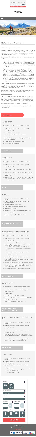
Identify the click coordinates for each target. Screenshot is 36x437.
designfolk (24, 427)
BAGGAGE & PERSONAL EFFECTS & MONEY (11, 224)
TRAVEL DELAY (6, 348)
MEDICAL (5, 187)
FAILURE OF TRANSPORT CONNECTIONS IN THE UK (9, 309)
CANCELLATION (6, 115)
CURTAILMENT (6, 151)
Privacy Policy (18, 429)
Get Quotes (14, 420)
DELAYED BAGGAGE (7, 276)
